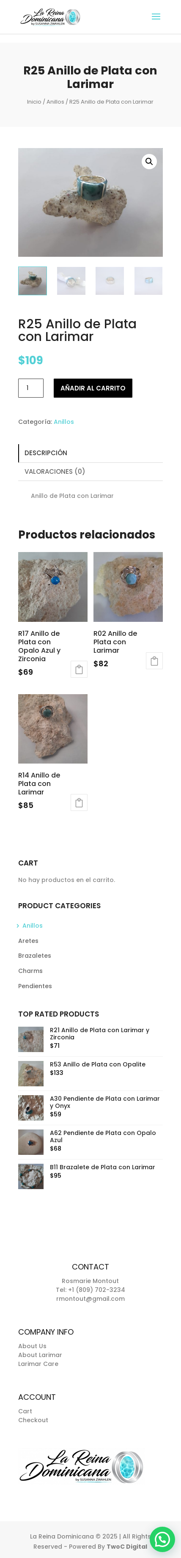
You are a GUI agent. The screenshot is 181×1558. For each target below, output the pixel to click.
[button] (149, 161)
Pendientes (35, 986)
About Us (32, 1346)
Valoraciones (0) (55, 471)
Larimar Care (38, 1364)
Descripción (46, 452)
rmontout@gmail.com (90, 1298)
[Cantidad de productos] (31, 388)
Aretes (28, 941)
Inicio (34, 102)
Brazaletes (34, 955)
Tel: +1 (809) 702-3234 (90, 1290)
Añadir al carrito (93, 388)
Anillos (55, 102)
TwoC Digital (127, 1546)
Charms (30, 971)
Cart (25, 1411)
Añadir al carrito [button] (79, 669)
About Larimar (40, 1355)
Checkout (33, 1420)
